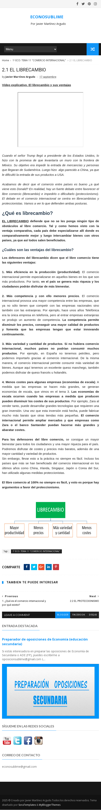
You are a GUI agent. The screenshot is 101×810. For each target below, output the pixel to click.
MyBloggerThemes (49, 805)
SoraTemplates (27, 805)
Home (5, 60)
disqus (93, 615)
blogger (62, 615)
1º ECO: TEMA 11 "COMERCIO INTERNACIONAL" (39, 60)
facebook (78, 615)
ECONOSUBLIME (46, 17)
